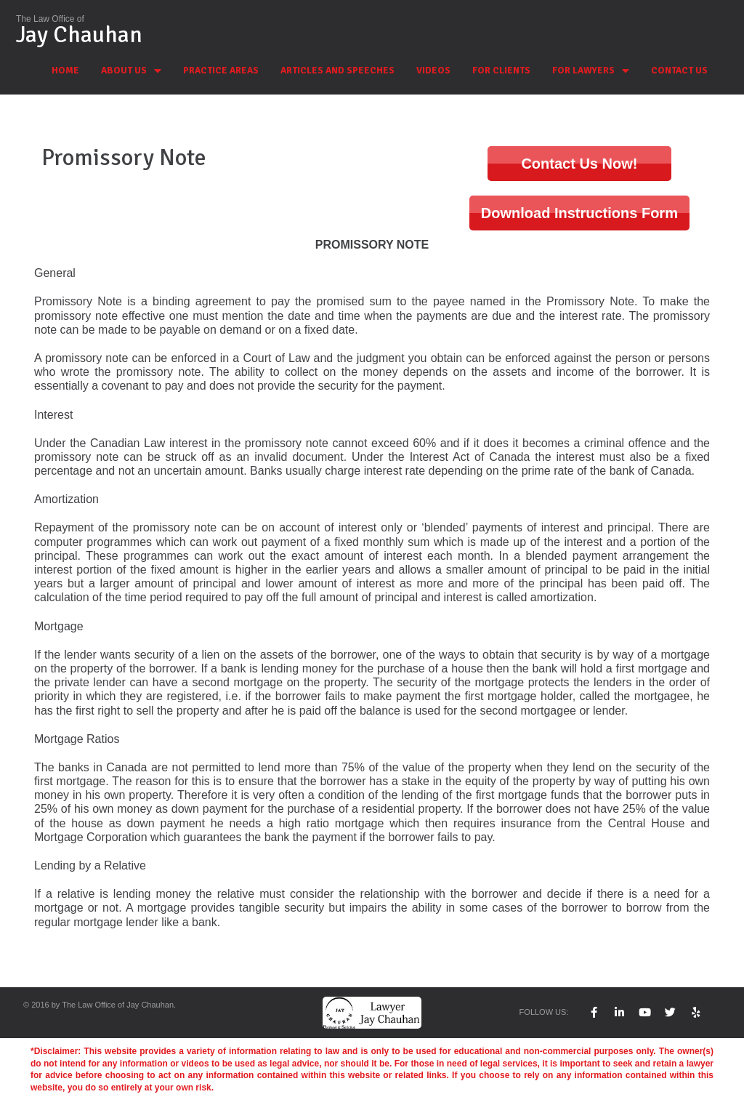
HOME (65, 70)
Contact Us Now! (579, 164)
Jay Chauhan (79, 34)
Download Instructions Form (579, 213)
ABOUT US (131, 70)
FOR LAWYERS (590, 70)
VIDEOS (433, 70)
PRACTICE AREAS (221, 70)
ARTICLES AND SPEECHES (337, 70)
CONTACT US (679, 70)
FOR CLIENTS (501, 70)
